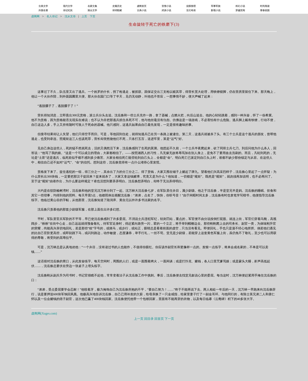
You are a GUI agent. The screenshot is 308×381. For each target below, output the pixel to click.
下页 (92, 16)
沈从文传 (70, 16)
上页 (84, 16)
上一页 (138, 318)
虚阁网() (44, 313)
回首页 (159, 318)
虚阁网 (35, 16)
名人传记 (52, 16)
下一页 (169, 318)
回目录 (149, 318)
